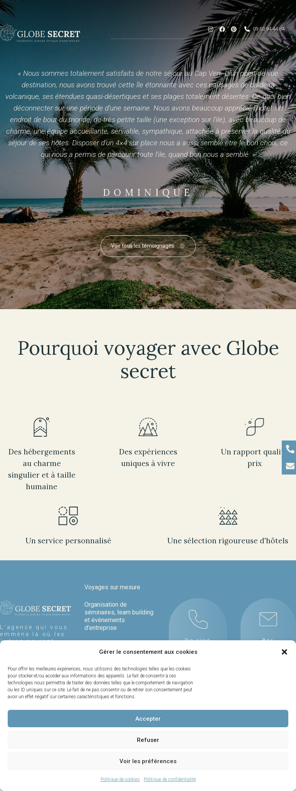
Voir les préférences (148, 761)
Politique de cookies (120, 779)
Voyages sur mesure (112, 587)
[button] (284, 652)
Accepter (148, 718)
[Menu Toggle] (203, 43)
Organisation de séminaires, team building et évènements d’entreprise (118, 616)
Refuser (148, 740)
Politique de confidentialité (170, 779)
